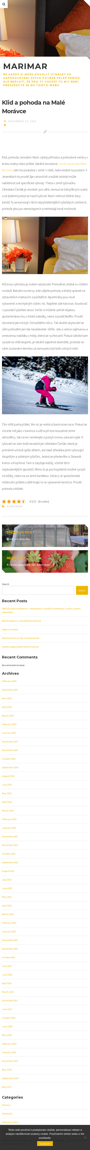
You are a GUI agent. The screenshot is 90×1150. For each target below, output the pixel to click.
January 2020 (9, 1052)
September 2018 (10, 1078)
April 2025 (7, 706)
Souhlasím (45, 1143)
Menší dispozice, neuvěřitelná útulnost (21, 620)
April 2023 (7, 905)
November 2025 (10, 689)
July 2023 (7, 879)
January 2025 (9, 732)
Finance (6, 1104)
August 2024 (8, 776)
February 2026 (9, 681)
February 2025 (9, 724)
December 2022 (10, 940)
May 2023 (7, 896)
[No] (85, 1138)
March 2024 (8, 810)
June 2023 (7, 888)
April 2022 (7, 983)
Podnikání (15, 506)
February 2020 (9, 1043)
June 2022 (7, 974)
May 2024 (7, 793)
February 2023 (9, 922)
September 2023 (10, 862)
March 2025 (8, 715)
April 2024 (7, 801)
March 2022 (8, 991)
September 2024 (10, 767)
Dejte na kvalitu (10, 629)
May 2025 (7, 698)
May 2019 (7, 1069)
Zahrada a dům (10, 1122)
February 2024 (9, 819)
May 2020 (7, 1035)
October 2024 (8, 758)
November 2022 (10, 948)
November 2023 (10, 845)
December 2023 (10, 836)
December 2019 (10, 1060)
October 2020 (8, 1017)
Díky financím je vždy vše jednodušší (20, 638)
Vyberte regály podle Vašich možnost (20, 646)
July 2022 (7, 965)
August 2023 (8, 870)
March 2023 (8, 914)
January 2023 (9, 931)
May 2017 (7, 1086)
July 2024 (7, 784)
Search (5, 584)
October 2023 (8, 853)
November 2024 (10, 750)
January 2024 (9, 827)
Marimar (25, 66)
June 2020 (7, 1026)
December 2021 (10, 1000)
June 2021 (7, 1009)
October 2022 (8, 957)
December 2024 (10, 741)
